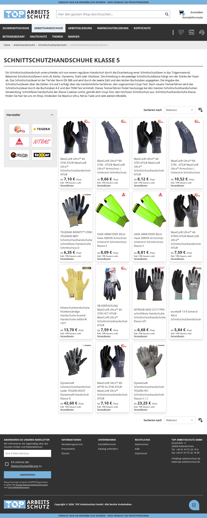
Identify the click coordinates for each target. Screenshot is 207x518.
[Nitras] (42, 142)
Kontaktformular (192, 17)
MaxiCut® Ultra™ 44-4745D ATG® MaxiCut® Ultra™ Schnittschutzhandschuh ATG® (186, 240)
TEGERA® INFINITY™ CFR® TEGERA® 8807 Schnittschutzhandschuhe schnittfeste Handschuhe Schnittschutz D (75, 240)
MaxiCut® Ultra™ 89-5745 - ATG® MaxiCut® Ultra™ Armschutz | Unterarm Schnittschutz (185, 166)
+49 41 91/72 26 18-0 (187, 449)
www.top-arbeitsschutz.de (186, 461)
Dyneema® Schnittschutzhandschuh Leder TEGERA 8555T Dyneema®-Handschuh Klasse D (75, 390)
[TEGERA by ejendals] (42, 129)
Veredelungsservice (72, 444)
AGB (137, 448)
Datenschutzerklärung (24, 466)
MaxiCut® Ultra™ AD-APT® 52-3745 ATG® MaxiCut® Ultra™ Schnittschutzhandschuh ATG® (112, 390)
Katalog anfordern (108, 448)
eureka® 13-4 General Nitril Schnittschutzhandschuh (186, 315)
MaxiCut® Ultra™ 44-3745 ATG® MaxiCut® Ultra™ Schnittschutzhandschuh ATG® (75, 166)
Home (7, 44)
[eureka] (19, 155)
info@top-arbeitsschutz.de (186, 458)
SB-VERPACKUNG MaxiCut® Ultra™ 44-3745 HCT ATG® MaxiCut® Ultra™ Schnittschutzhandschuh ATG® (112, 315)
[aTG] (19, 129)
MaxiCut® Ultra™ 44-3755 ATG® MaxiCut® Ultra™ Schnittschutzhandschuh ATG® (149, 166)
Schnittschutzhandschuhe (52, 44)
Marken (73, 36)
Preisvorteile (68, 448)
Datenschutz (141, 444)
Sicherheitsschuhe (16, 28)
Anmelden (197, 12)
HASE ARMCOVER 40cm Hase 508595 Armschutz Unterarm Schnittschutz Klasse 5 (148, 240)
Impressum (141, 453)
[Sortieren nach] (179, 110)
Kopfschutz (142, 28)
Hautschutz (38, 36)
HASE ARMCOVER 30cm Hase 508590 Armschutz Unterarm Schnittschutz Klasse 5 (111, 240)
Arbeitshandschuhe (48, 28)
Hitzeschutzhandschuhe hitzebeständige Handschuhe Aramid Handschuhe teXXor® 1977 (75, 315)
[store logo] (26, 14)
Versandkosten (67, 185)
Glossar (65, 453)
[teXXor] (42, 155)
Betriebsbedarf (14, 36)
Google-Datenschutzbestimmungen (32, 484)
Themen (57, 36)
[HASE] (19, 142)
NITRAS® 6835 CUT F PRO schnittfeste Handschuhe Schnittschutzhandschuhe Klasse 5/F (149, 315)
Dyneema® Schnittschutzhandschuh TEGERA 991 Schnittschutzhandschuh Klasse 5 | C (149, 390)
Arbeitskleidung (80, 28)
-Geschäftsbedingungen (18, 487)
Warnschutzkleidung (113, 28)
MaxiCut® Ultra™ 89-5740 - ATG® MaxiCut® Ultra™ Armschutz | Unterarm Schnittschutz (111, 166)
